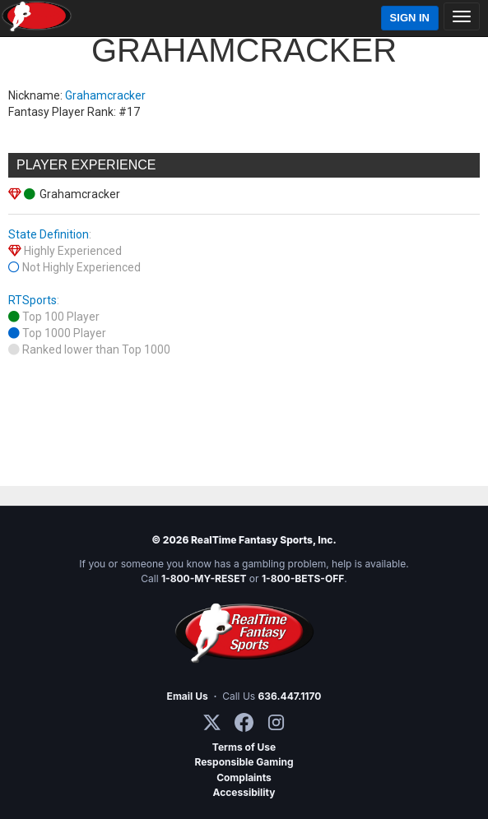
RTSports (32, 300)
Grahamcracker (105, 95)
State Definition (48, 234)
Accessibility (244, 792)
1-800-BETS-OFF (303, 578)
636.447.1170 (290, 696)
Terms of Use (244, 747)
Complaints (244, 777)
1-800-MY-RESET (204, 578)
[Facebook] (244, 722)
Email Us (187, 696)
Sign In (410, 18)
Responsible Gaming (243, 762)
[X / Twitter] (211, 722)
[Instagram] (276, 722)
